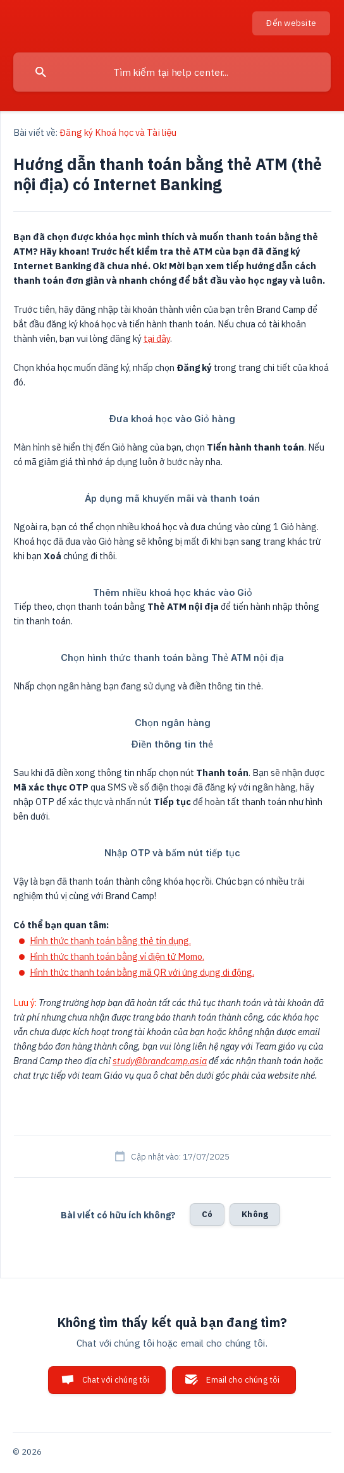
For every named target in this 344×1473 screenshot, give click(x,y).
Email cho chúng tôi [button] (243, 1379)
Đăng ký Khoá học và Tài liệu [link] (117, 132)
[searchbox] (172, 72)
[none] (291, 23)
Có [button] (207, 1214)
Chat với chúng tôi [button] (116, 1379)
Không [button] (255, 1214)
